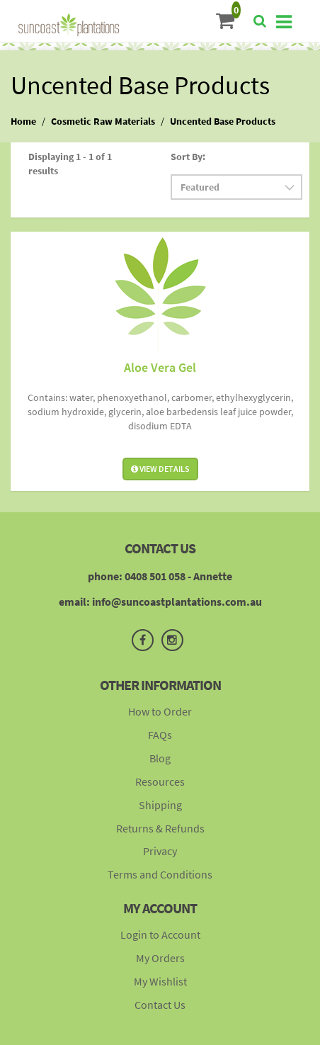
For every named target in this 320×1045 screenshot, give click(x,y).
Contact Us (160, 1005)
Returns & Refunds (160, 828)
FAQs (160, 735)
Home (23, 121)
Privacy (160, 851)
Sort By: (188, 156)
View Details (160, 468)
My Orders (160, 958)
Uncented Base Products (222, 121)
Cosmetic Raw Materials (103, 121)
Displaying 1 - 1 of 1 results (70, 163)
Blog (160, 758)
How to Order (160, 711)
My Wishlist (160, 981)
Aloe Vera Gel (160, 367)
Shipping (160, 805)
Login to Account (160, 934)
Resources (160, 781)
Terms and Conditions (160, 874)
